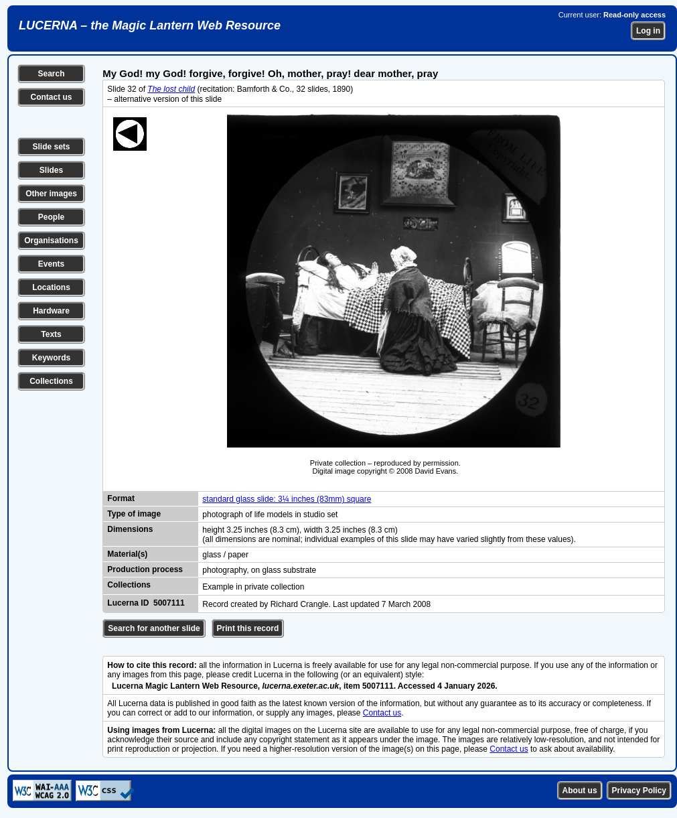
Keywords (51, 357)
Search (50, 73)
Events (51, 264)
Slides (51, 170)
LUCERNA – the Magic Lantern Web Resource (150, 25)
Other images (51, 193)
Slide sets (51, 146)
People (51, 217)
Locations (51, 287)
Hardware (51, 311)
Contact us (51, 97)
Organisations (51, 240)
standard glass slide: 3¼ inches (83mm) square (286, 499)
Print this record (248, 628)
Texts (51, 334)
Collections (51, 381)
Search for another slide (154, 628)
